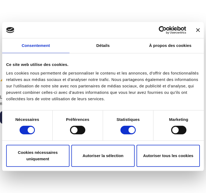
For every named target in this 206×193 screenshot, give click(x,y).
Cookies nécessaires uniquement (38, 155)
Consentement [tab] (36, 45)
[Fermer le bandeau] (198, 30)
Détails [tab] (103, 45)
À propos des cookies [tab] (170, 45)
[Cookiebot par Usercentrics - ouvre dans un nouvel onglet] (162, 30)
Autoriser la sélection (103, 155)
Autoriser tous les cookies (168, 155)
